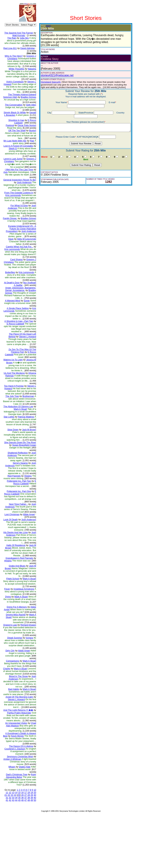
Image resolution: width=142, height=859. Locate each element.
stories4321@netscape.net (54, 75)
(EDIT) (46, 26)
